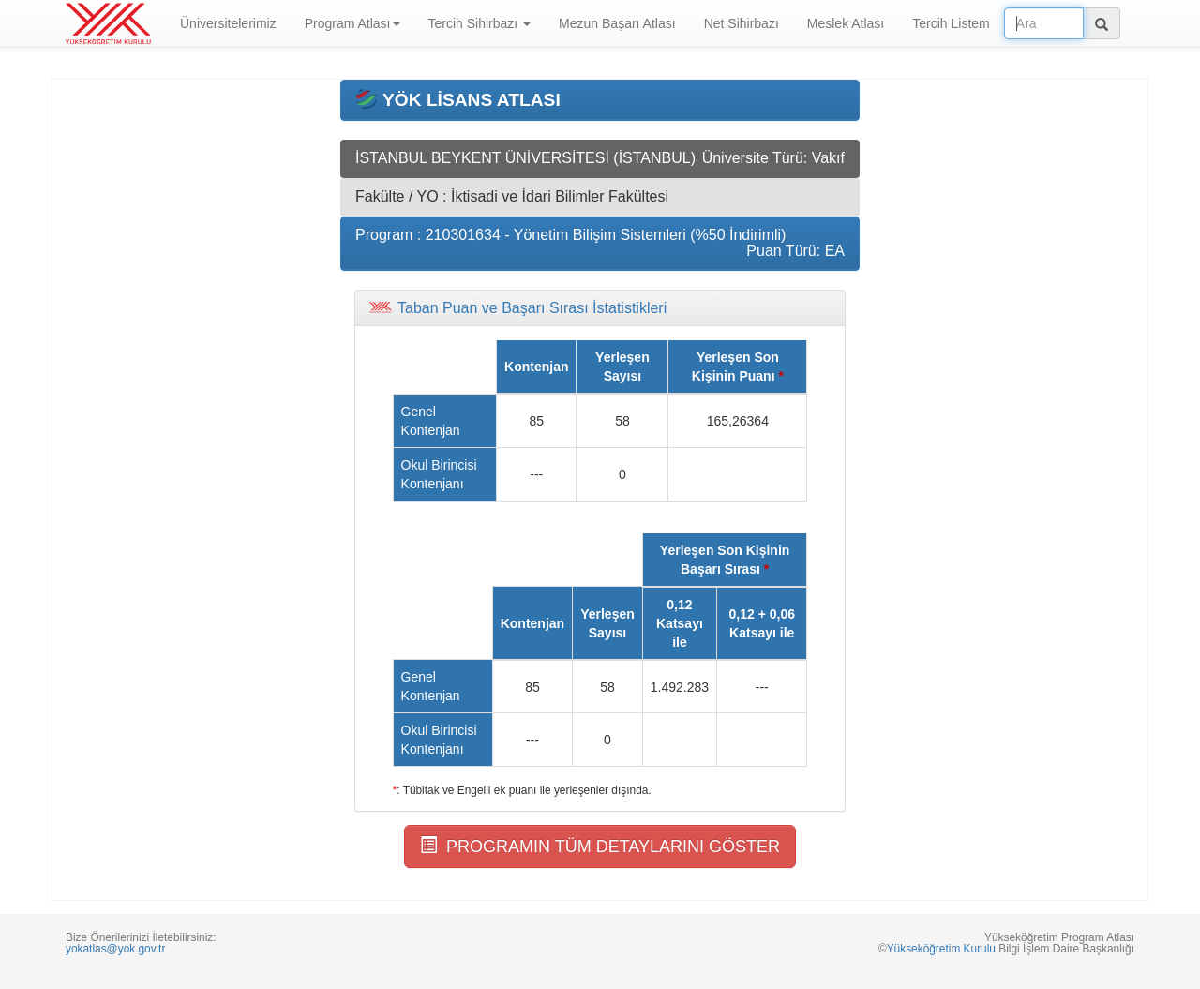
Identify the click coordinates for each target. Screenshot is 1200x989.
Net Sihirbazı (741, 23)
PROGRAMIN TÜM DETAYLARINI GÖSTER (600, 846)
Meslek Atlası (845, 23)
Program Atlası (352, 23)
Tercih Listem (950, 23)
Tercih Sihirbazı (480, 23)
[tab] (600, 308)
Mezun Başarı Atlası (617, 23)
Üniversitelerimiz (228, 23)
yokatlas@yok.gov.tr (115, 948)
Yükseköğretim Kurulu (941, 948)
